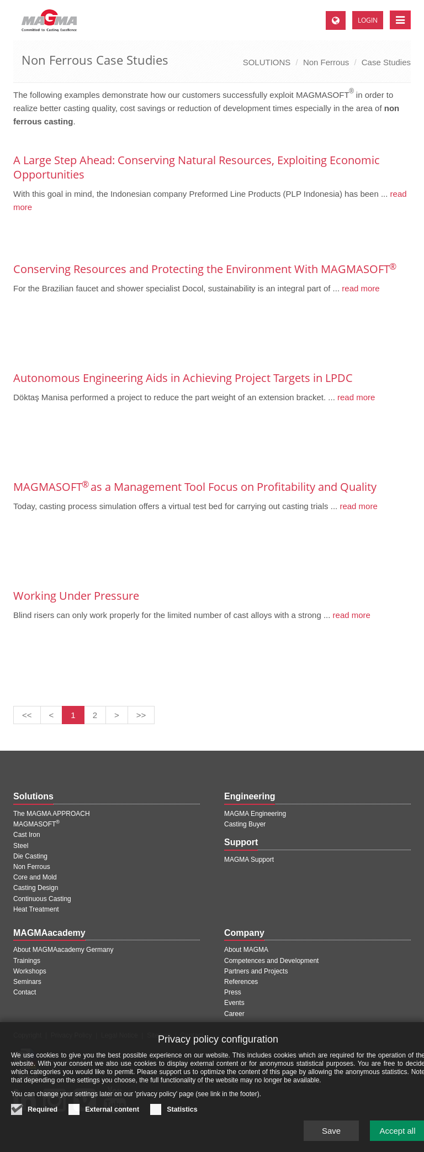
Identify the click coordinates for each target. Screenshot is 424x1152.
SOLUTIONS (267, 62)
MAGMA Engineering (255, 814)
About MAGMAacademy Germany (63, 950)
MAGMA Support (249, 859)
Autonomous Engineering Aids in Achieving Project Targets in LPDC (183, 377)
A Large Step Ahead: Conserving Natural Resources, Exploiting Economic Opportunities (196, 167)
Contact (24, 992)
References (241, 982)
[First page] (27, 715)
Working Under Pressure (76, 595)
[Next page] (116, 715)
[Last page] (141, 715)
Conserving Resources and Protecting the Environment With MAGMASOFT (204, 268)
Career (234, 1014)
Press (232, 992)
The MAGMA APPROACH (51, 814)
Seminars (27, 982)
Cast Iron (26, 835)
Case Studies (386, 62)
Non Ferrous (326, 62)
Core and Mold (35, 877)
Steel (20, 846)
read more (360, 288)
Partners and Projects (256, 971)
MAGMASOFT (36, 824)
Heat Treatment (36, 909)
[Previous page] (51, 715)
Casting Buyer (245, 824)
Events (234, 1003)
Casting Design (35, 888)
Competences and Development (271, 961)
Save (331, 1137)
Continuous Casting (42, 899)
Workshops (29, 971)
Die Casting (30, 856)
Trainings (26, 961)
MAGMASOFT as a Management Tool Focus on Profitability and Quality (195, 486)
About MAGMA (246, 950)
